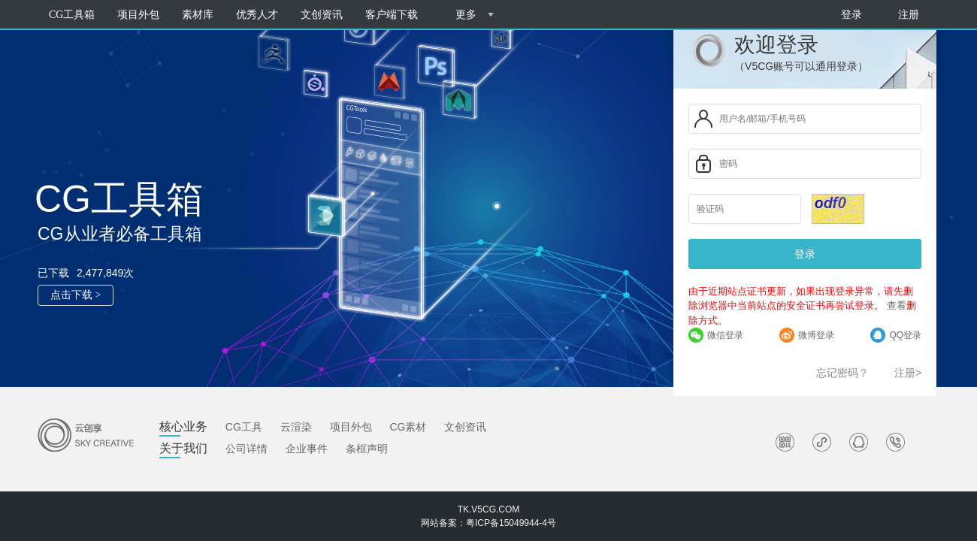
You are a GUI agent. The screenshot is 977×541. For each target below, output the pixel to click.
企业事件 (307, 449)
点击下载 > (75, 295)
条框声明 (367, 449)
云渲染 (296, 427)
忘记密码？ (842, 373)
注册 (908, 14)
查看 (896, 305)
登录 (851, 14)
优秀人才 (257, 14)
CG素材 (407, 427)
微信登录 (725, 335)
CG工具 (243, 427)
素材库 (197, 14)
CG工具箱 (72, 14)
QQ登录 (905, 335)
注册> (907, 373)
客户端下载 (391, 14)
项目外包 (138, 14)
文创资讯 (322, 14)
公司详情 (246, 449)
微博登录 (816, 335)
